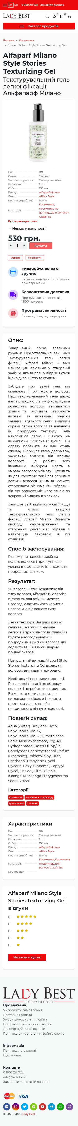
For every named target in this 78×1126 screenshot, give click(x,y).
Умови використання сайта (25, 1019)
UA (10, 5)
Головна (8, 40)
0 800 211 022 (29, 4)
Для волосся (60, 212)
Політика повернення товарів (27, 1024)
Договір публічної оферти (24, 1029)
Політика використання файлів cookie (33, 1033)
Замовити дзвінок (52, 4)
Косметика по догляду (39, 797)
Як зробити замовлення (22, 1010)
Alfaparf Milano (49, 192)
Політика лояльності (19, 1050)
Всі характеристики (22, 221)
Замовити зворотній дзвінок (26, 1082)
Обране (15, 257)
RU (16, 5)
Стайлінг (45, 216)
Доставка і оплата (17, 1015)
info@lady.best (14, 1077)
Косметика (26, 40)
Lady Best (28, 1114)
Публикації (12, 1055)
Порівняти (34, 257)
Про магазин (14, 1005)
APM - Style (46, 196)
